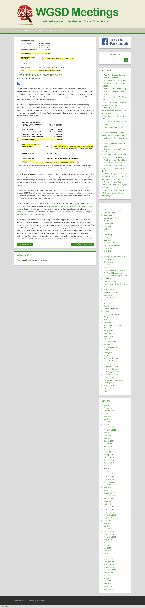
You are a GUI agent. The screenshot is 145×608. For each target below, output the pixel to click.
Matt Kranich (108, 295)
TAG (105, 363)
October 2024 (109, 411)
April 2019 (107, 468)
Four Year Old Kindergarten (113, 273)
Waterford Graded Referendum (115, 75)
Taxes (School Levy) (111, 366)
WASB (106, 388)
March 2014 (108, 586)
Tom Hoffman (109, 377)
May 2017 (107, 501)
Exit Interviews (109, 262)
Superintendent (109, 361)
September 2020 (110, 444)
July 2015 (107, 542)
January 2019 (108, 474)
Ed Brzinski (108, 251)
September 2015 (110, 537)
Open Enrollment (110, 306)
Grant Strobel (108, 278)
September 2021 (110, 430)
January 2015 (108, 559)
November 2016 (110, 509)
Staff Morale (108, 344)
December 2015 (110, 531)
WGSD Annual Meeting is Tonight (115, 89)
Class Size (107, 226)
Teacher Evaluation (110, 369)
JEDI (105, 287)
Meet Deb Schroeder (25, 244)
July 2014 (107, 575)
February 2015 (109, 556)
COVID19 (107, 237)
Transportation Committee (113, 380)
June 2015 (107, 545)
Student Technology (111, 358)
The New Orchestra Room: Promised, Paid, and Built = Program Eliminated (114, 185)
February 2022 (109, 422)
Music (106, 300)
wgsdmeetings (35, 78)
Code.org (107, 229)
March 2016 (108, 526)
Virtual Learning (109, 385)
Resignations (108, 331)
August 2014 (108, 573)
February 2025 (109, 408)
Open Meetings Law (44, 31)
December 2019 (110, 457)
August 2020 (108, 446)
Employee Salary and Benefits (114, 256)
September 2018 (110, 482)
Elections (107, 254)
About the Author (62, 31)
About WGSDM (29, 31)
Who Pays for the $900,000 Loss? (82, 244)
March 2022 (108, 419)
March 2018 (108, 490)
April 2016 (107, 523)
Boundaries (108, 215)
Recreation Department (112, 325)
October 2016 (109, 512)
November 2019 (110, 460)
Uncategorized (109, 383)
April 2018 (107, 487)
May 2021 (107, 435)
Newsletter (108, 303)
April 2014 (107, 584)
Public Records (109, 322)
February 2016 (109, 529)
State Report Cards (110, 347)
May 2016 (107, 520)
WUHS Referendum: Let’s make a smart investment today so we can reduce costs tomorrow (115, 110)
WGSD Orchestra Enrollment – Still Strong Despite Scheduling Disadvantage (113, 193)
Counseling (108, 235)
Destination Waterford (112, 246)
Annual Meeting (109, 213)
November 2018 (110, 476)
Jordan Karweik (109, 289)
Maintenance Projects (111, 292)
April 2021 (107, 438)
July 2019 (107, 465)
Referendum (108, 328)
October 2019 (109, 463)
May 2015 (107, 548)
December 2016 (110, 507)
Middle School (109, 298)
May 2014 (107, 581)
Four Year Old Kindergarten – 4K (115, 276)
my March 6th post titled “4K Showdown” (31, 214)
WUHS (106, 391)
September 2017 (110, 496)
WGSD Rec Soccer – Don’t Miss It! (115, 160)
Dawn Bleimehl (109, 243)
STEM (106, 350)
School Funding (109, 333)
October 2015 (109, 534)
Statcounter (4, 607)
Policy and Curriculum (111, 317)
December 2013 (110, 589)
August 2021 (108, 433)
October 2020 (109, 441)
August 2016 (108, 518)
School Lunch (108, 336)
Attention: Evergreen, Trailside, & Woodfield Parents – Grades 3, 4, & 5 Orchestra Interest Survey (115, 176)
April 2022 (107, 416)
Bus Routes (108, 221)
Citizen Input (108, 224)
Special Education (110, 342)
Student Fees (108, 355)
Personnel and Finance (112, 314)
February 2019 (109, 471)
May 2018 (107, 485)
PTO (105, 320)
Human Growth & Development (115, 284)
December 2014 (110, 562)
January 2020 (108, 455)
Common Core (109, 232)
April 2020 (107, 452)
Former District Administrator (114, 270)
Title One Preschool (111, 374)
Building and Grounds (111, 218)
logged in (29, 260)
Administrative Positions (112, 210)
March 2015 (108, 553)
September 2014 (110, 570)
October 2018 (109, 479)
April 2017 (107, 504)
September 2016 (110, 515)
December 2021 (110, 427)
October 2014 (109, 567)
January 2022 (108, 424)
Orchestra (107, 311)
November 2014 (110, 564)
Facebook (107, 265)
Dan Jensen (108, 240)
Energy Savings (109, 259)
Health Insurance (110, 281)
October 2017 (109, 493)
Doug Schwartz (109, 248)
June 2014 (107, 578)
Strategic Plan (108, 353)
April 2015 (107, 551)
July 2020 (107, 449)
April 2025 (107, 405)
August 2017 (108, 498)
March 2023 (108, 413)
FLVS (105, 267)
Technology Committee (112, 372)
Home (18, 31)
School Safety (108, 339)
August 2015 (108, 540)
